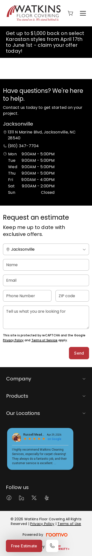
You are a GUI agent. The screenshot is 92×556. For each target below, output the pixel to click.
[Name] (46, 265)
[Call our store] (52, 546)
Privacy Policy (13, 340)
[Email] (46, 280)
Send (79, 353)
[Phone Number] (27, 296)
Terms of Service (44, 340)
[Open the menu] (83, 13)
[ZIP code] (72, 296)
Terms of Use (69, 523)
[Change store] (46, 249)
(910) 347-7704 (23, 146)
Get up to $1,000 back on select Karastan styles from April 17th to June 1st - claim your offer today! (45, 42)
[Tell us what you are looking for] (46, 317)
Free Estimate (24, 545)
